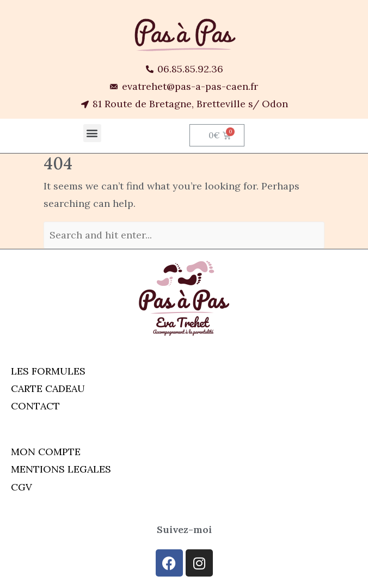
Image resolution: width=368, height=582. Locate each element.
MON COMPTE (46, 451)
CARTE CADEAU (48, 388)
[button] (92, 133)
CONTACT (35, 406)
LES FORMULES (48, 371)
